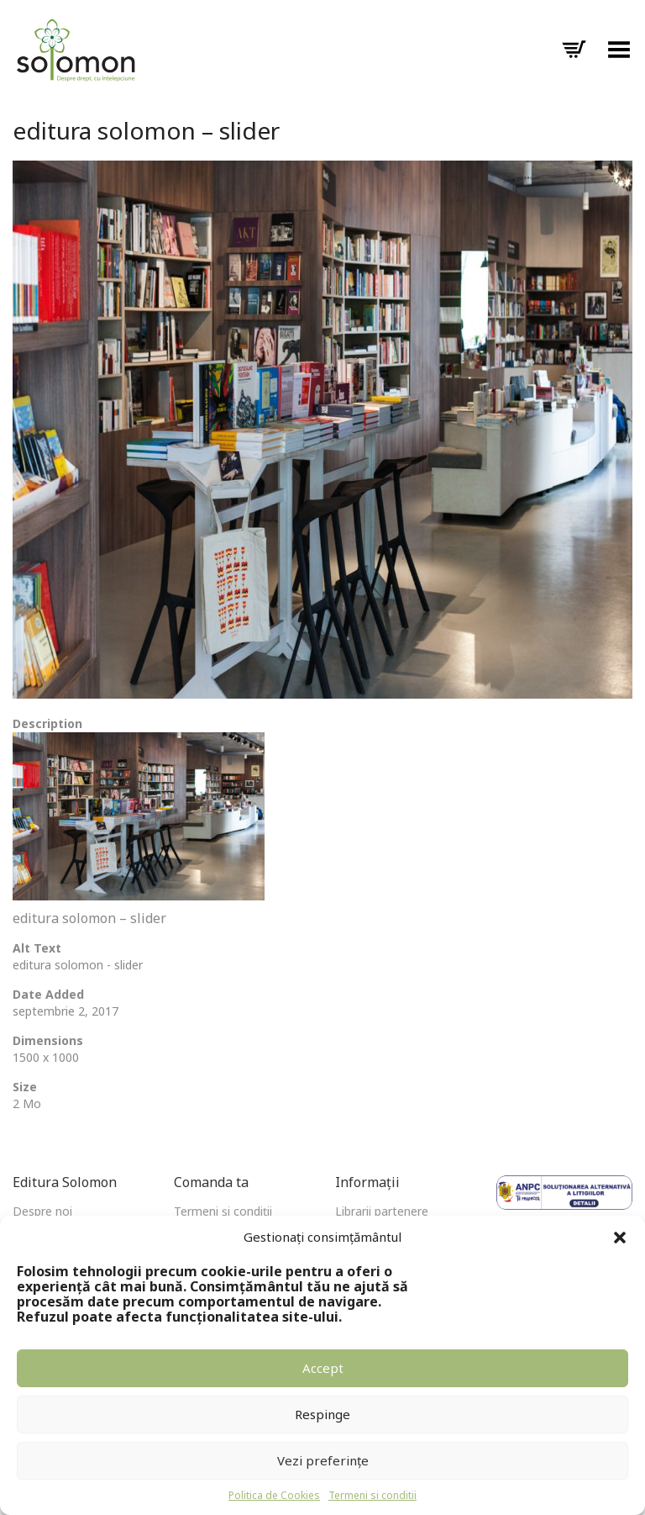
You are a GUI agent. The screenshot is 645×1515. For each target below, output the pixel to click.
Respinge (322, 1414)
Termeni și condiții (223, 1211)
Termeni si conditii (372, 1495)
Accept (322, 1367)
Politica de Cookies (274, 1495)
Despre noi (42, 1211)
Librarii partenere (381, 1211)
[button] (619, 1237)
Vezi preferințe (323, 1460)
